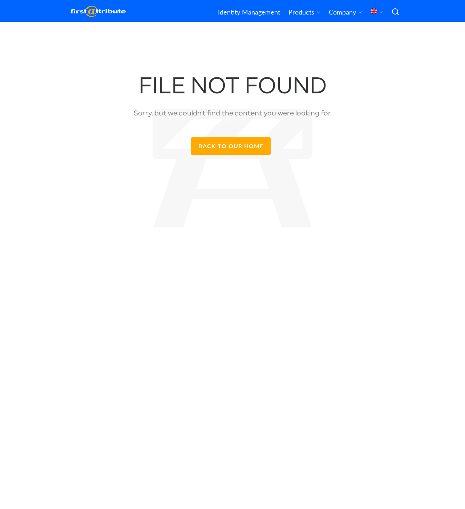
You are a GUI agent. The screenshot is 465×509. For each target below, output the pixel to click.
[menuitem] (377, 11)
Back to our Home (230, 145)
